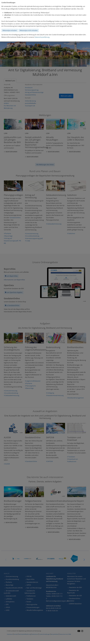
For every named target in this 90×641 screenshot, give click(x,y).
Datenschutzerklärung (42, 37)
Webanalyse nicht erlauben (29, 30)
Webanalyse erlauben (10, 30)
